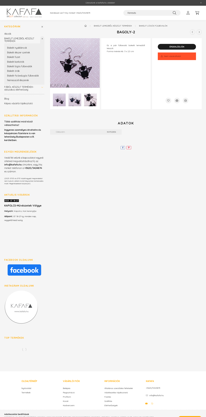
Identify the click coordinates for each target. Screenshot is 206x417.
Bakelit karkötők (15, 61)
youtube (146, 403)
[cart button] (197, 13)
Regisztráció (69, 392)
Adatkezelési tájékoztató (116, 392)
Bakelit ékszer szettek (18, 52)
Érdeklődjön (177, 46)
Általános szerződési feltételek (118, 388)
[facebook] (123, 147)
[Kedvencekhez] (168, 100)
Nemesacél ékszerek (18, 80)
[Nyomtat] (185, 100)
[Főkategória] (85, 25)
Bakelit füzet (13, 57)
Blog (6, 98)
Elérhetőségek (111, 405)
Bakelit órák (13, 71)
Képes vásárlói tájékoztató (18, 103)
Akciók (7, 33)
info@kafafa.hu (156, 395)
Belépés (66, 388)
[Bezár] (201, 3)
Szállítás (108, 401)
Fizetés (107, 397)
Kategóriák (12, 26)
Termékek (25, 392)
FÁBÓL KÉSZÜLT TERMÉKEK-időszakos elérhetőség (19, 88)
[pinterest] (128, 147)
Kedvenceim (69, 405)
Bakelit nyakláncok (17, 47)
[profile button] (188, 13)
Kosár (66, 401)
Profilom (67, 397)
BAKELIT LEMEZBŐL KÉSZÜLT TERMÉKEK (19, 39)
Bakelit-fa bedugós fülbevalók (23, 75)
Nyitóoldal (26, 388)
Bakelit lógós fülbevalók (19, 66)
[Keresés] (152, 13)
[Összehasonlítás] (177, 100)
